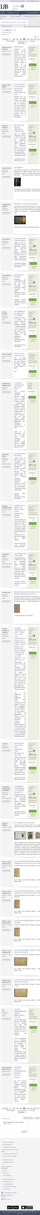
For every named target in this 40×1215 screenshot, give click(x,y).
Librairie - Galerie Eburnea (30, 385)
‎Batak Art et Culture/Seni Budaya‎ (25, 204)
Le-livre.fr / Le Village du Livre (32, 127)
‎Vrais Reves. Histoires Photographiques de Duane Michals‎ (20, 1071)
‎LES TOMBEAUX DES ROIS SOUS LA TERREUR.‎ (19, 313)
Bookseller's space (33, 1)
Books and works (11, 13)
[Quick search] (18, 6)
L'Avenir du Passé (32, 1068)
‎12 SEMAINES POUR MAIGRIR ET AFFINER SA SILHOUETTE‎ (19, 789)
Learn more (20, 1213)
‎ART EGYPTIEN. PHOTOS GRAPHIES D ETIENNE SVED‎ (19, 128)
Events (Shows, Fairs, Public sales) (9, 1150)
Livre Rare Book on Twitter (9, 1192)
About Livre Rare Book (9, 1179)
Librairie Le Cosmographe (32, 354)
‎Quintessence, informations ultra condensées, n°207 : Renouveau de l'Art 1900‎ (19, 749)
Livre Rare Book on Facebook (7, 1196)
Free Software (7, 1175)
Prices (5, 1170)
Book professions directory (33, 13)
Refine (36, 37)
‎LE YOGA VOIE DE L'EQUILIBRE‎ (20, 555)
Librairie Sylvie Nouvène (31, 1011)
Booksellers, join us (7, 1160)
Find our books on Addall (8, 1156)
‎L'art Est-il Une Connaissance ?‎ (19, 354)
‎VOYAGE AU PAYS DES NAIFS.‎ (20, 455)
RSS (31, 26)
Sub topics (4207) (7, 26)
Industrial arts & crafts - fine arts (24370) (14, 22)
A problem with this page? (9, 1186)
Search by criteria (15, 9)
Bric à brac (6, 1173)
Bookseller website (7, 1162)
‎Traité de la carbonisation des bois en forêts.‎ (19, 386)
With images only (6, 32)
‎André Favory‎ (18, 47)
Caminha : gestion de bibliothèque (6, 1167)
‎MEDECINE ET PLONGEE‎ (19, 276)
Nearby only (5, 34)
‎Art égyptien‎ (18, 167)
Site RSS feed (5, 1199)
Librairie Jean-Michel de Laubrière (32, 49)
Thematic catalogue (15, 16)
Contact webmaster (7, 1184)
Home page (2, 13)
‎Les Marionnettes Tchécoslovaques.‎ (20, 240)
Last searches (6, 1118)
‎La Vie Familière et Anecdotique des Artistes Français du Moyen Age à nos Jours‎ (20, 89)
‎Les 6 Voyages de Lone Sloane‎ (24, 823)
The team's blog (6, 1181)
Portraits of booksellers (9, 1147)
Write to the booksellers (18, 1)
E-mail (37, 26)
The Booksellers (21, 13)
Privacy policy (5, 1189)
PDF (26, 26)
